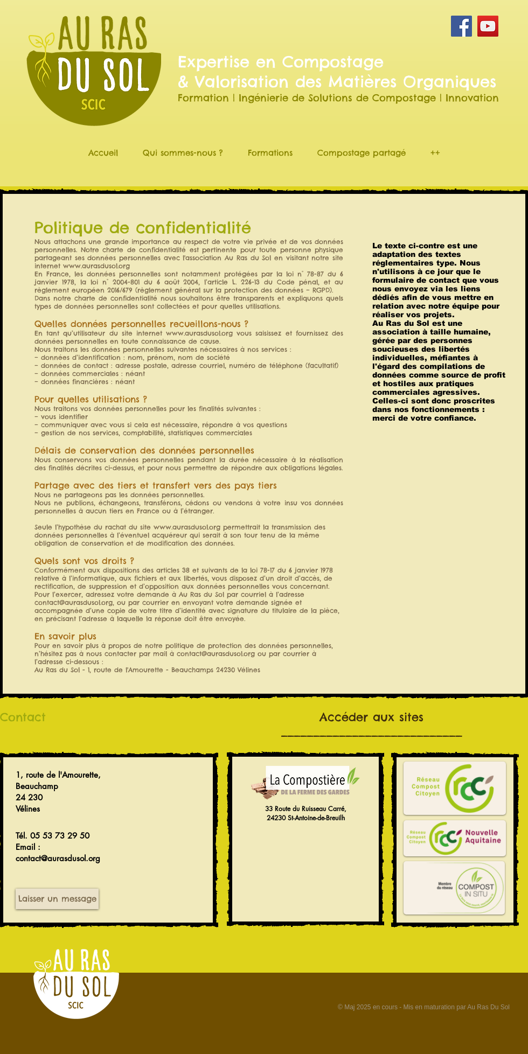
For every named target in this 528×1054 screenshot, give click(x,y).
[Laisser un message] (57, 899)
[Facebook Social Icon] (461, 26)
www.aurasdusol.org (96, 266)
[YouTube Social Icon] (487, 26)
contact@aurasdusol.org (73, 602)
